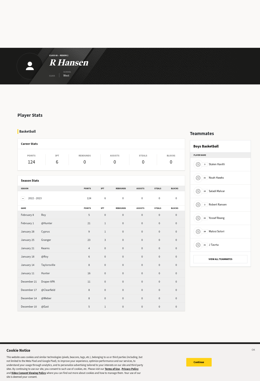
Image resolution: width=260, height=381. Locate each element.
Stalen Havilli (209, 164)
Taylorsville (38, 265)
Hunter (35, 273)
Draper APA (38, 282)
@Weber (36, 298)
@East (35, 307)
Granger (36, 240)
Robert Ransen (210, 204)
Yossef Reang (209, 218)
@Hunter (36, 223)
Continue (199, 364)
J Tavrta (206, 245)
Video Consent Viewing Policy (28, 375)
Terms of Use (112, 371)
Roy (33, 215)
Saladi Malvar (209, 191)
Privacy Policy (130, 371)
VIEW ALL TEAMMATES (220, 259)
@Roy (34, 257)
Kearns (35, 248)
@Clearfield (38, 290)
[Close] (253, 352)
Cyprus (35, 232)
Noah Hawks (209, 178)
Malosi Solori (209, 231)
